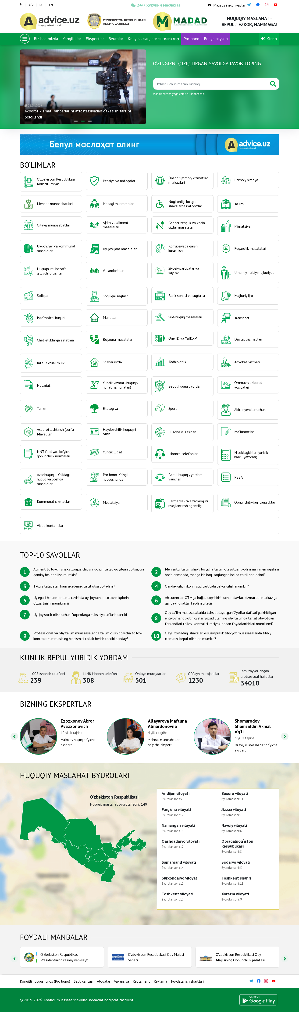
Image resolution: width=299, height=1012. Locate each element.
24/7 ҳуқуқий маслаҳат (156, 5)
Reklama (160, 981)
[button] (75, 121)
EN (51, 5)
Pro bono (191, 38)
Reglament (141, 981)
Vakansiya (121, 981)
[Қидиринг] (210, 84)
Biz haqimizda (46, 38)
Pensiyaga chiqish (176, 94)
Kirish (269, 38)
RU (41, 5)
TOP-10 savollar (50, 555)
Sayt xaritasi (83, 981)
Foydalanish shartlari (187, 981)
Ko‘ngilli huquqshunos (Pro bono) (45, 981)
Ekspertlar (95, 38)
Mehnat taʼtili (197, 94)
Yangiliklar (72, 38)
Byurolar (116, 38)
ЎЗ (21, 5)
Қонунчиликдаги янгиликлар (153, 38)
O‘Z (31, 5)
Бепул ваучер (216, 38)
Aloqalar (103, 981)
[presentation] (14, 736)
